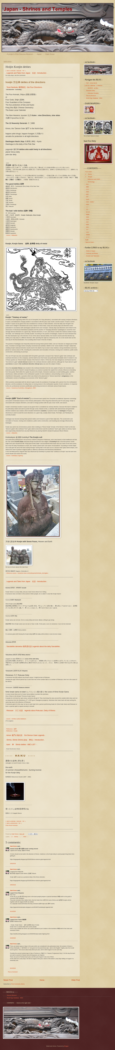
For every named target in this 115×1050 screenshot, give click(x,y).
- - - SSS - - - (87, 227)
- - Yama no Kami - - (89, 242)
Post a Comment (13, 972)
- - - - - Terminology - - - (90, 182)
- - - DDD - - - (87, 192)
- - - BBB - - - (87, 187)
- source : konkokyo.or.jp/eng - (14, 455)
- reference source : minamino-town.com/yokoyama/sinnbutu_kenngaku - (27, 573)
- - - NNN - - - (87, 217)
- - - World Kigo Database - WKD (93, 98)
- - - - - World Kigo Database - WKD (13, 998)
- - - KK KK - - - (88, 212)
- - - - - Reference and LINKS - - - (93, 179)
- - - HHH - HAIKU (89, 202)
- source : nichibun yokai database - (16, 719)
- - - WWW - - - (88, 234)
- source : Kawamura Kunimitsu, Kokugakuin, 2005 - (21, 388)
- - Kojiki (86, 240)
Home (42, 980)
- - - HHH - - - (24, 836)
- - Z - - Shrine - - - (15, 836)
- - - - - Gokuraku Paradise (91, 93)
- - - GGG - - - (87, 199)
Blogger (66, 1046)
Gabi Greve (13, 846)
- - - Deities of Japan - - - (91, 251)
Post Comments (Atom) (18, 984)
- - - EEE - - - (87, 194)
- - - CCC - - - (87, 189)
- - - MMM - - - (88, 214)
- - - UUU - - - (87, 232)
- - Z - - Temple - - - (89, 177)
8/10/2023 (13, 968)
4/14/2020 (13, 911)
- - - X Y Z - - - (88, 237)
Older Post (75, 980)
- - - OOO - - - (87, 219)
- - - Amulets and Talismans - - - (93, 256)
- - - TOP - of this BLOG (90, 83)
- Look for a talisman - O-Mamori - (93, 85)
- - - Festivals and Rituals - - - (92, 253)
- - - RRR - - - (87, 224)
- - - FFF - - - (87, 197)
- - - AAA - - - (87, 184)
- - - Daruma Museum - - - (91, 95)
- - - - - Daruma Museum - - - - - (12, 995)
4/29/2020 (13, 938)
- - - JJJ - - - (87, 209)
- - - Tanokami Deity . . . (90, 90)
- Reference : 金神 (11, 729)
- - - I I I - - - (87, 207)
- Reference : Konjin (11, 731)
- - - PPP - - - (87, 222)
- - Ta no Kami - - (88, 171)
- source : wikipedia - (12, 235)
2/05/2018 (13, 863)
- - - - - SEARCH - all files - (91, 88)
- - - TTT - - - (87, 229)
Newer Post (8, 980)
